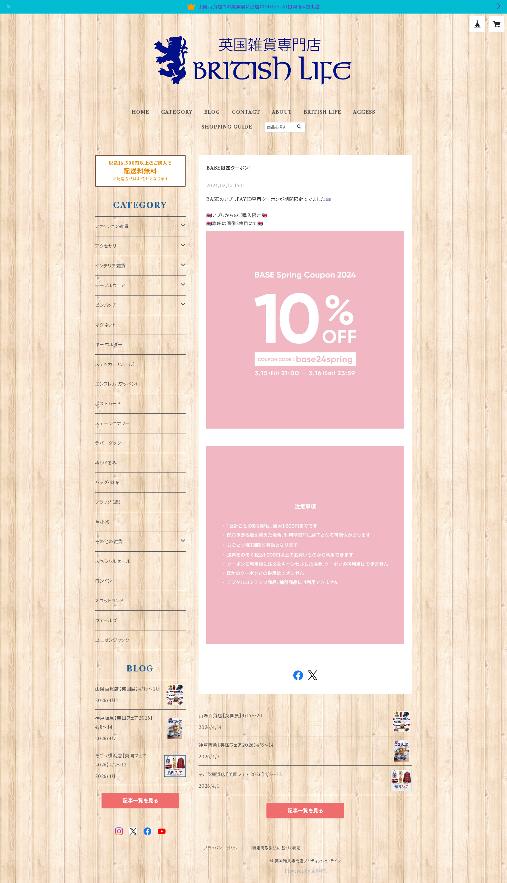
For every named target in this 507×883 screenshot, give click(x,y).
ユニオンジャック (112, 640)
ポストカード (108, 404)
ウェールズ (106, 620)
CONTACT (246, 112)
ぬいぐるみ (106, 463)
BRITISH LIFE (323, 112)
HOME (140, 112)
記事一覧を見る (305, 810)
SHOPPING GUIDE (226, 127)
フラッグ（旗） (108, 502)
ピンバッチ (105, 305)
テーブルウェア (110, 285)
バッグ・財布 (107, 482)
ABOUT (282, 112)
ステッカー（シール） (115, 364)
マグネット (105, 325)
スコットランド (109, 601)
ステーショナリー (112, 423)
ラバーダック (108, 443)
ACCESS (364, 112)
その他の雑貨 (109, 542)
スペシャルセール (112, 561)
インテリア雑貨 (110, 266)
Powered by (305, 871)
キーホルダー (109, 345)
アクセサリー (108, 246)
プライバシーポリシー (223, 848)
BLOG (212, 112)
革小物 (102, 522)
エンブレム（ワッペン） (116, 384)
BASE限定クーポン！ (229, 168)
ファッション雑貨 (111, 226)
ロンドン (103, 581)
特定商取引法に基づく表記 (276, 848)
